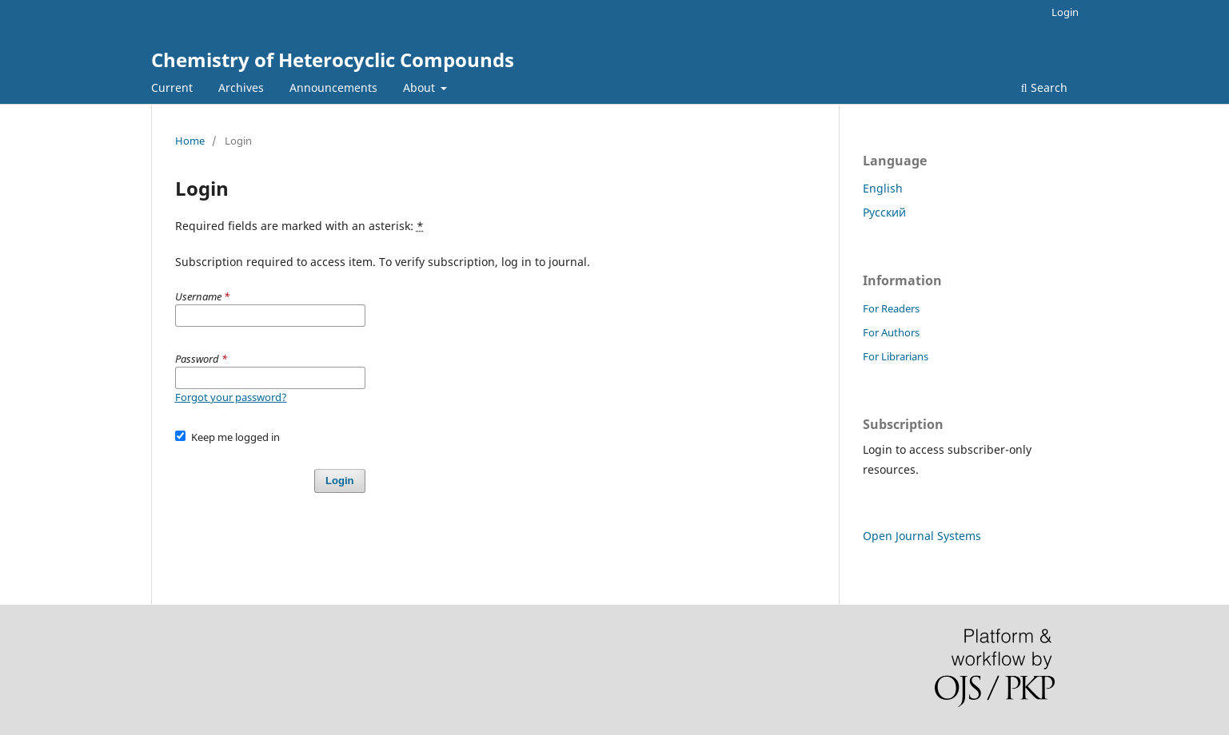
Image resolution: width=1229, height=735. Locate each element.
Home (190, 140)
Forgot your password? (231, 397)
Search (1044, 87)
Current (172, 87)
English (883, 188)
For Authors (891, 332)
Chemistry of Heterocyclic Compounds (332, 59)
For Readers (891, 308)
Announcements (333, 87)
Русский (884, 212)
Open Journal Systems (922, 535)
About (420, 87)
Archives (241, 87)
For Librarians (895, 356)
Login (1065, 12)
